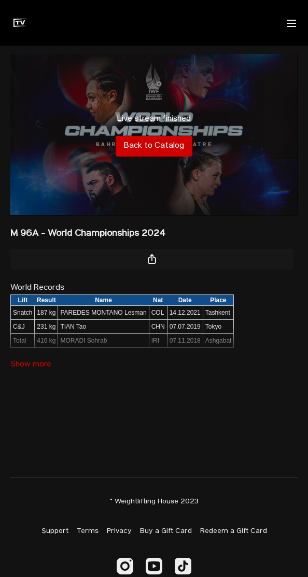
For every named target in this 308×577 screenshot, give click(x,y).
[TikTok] (183, 566)
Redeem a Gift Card (233, 531)
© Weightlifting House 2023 (154, 501)
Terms (88, 531)
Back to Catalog (154, 146)
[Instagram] (125, 566)
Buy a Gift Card (166, 531)
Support (54, 531)
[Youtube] (154, 566)
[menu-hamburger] (291, 22)
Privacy (119, 531)
